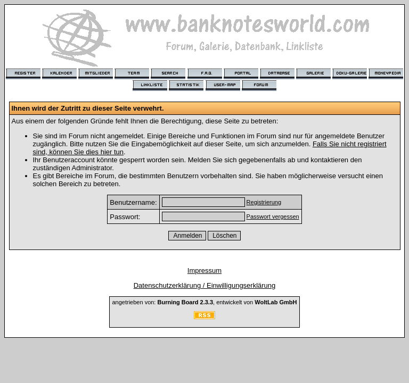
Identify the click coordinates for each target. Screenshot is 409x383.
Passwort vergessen (273, 216)
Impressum (204, 270)
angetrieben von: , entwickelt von (204, 302)
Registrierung (264, 202)
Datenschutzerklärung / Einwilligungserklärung (205, 285)
